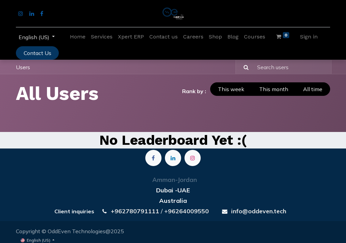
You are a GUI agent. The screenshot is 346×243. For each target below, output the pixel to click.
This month (273, 89)
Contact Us (37, 53)
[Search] (243, 67)
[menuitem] (77, 37)
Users (23, 67)
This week (231, 89)
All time (312, 89)
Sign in (309, 36)
